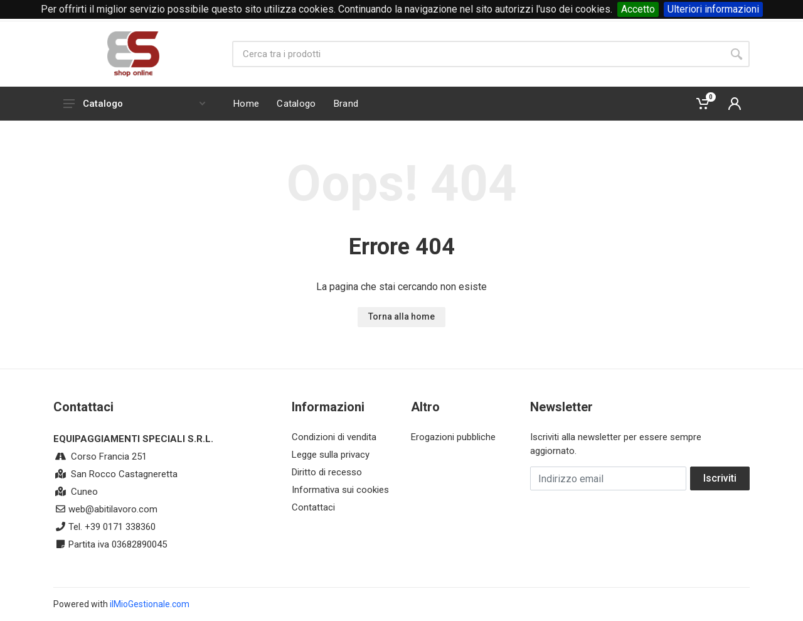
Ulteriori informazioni (713, 9)
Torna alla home (401, 316)
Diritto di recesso (327, 472)
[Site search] (477, 54)
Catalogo (134, 103)
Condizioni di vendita (334, 437)
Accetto (638, 9)
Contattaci (313, 507)
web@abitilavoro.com (112, 509)
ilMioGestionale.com (149, 604)
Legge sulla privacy (331, 454)
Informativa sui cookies (340, 489)
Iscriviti (720, 478)
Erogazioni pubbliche (453, 437)
